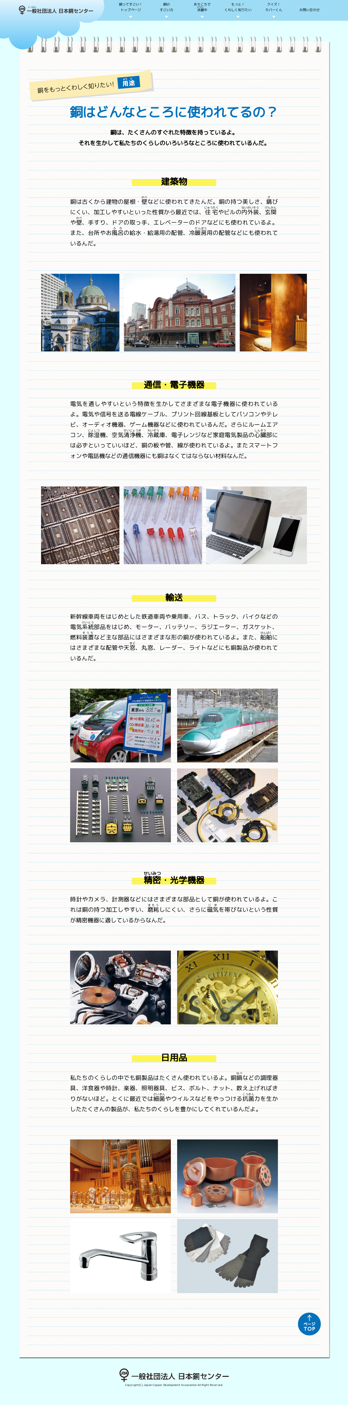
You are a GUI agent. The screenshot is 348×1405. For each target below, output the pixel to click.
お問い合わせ (309, 9)
